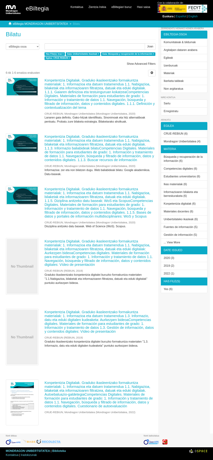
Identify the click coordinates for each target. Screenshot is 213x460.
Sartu (167, 103)
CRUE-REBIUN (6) (176, 133)
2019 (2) (169, 265)
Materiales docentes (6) (178, 211)
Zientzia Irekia (97, 6)
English (192, 16)
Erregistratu (171, 111)
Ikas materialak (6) (175, 184)
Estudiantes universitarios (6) (182, 176)
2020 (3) (169, 257)
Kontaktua (77, 6)
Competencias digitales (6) (180, 168)
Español (181, 16)
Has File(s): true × (55, 54)
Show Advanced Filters (141, 63)
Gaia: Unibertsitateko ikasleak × (83, 54)
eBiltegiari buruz (121, 6)
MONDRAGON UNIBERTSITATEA (28, 450)
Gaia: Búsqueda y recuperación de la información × (128, 54)
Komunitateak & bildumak (180, 42)
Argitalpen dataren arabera (180, 49)
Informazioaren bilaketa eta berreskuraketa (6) (181, 194)
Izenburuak (171, 65)
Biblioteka (59, 450)
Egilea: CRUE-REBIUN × (58, 58)
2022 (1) (169, 273)
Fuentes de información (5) (180, 226)
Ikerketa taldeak (174, 80)
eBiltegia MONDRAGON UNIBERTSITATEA (40, 23)
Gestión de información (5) (180, 234)
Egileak (168, 57)
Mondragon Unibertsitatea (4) (182, 141)
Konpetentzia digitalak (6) (180, 203)
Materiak (169, 73)
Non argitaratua (173, 88)
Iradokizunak (29, 454)
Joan (150, 46)
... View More (172, 242)
